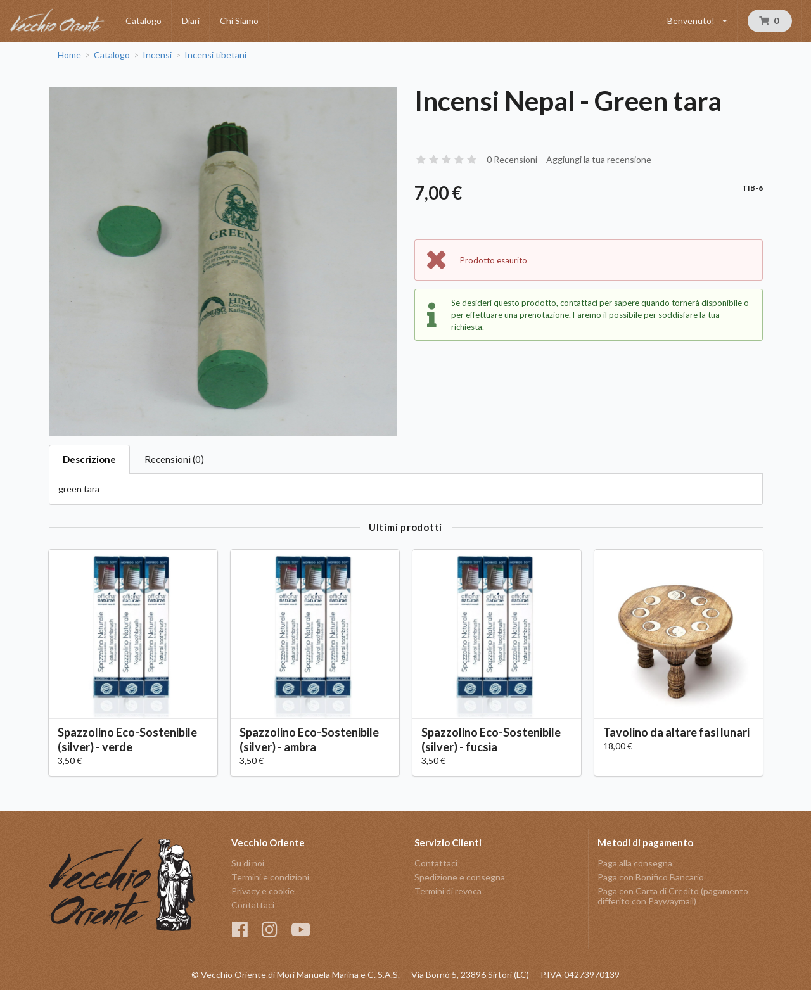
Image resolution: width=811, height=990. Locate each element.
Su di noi (247, 863)
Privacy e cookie (263, 890)
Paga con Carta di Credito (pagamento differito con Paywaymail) (672, 895)
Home (69, 55)
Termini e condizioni (270, 877)
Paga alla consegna (634, 863)
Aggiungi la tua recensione (598, 159)
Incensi (157, 55)
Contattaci (252, 904)
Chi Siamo (239, 20)
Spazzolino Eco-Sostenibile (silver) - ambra (309, 739)
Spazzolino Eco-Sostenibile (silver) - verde (127, 739)
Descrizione (89, 459)
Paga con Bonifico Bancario (650, 877)
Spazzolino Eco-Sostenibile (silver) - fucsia (491, 739)
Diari (191, 20)
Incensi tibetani (215, 55)
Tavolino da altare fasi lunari (676, 732)
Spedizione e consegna (459, 877)
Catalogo (143, 20)
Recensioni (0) (174, 459)
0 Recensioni (512, 159)
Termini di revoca (448, 890)
